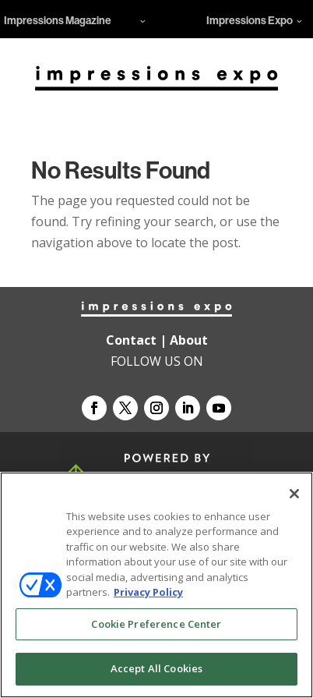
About (189, 340)
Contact (131, 340)
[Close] (294, 494)
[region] (156, 585)
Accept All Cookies (156, 668)
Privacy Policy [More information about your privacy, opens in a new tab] (148, 592)
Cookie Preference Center (156, 624)
